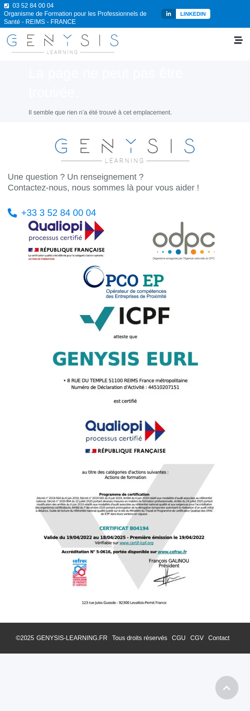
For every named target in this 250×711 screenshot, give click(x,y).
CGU (179, 638)
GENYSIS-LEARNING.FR (71, 638)
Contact (219, 638)
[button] (238, 40)
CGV (197, 638)
